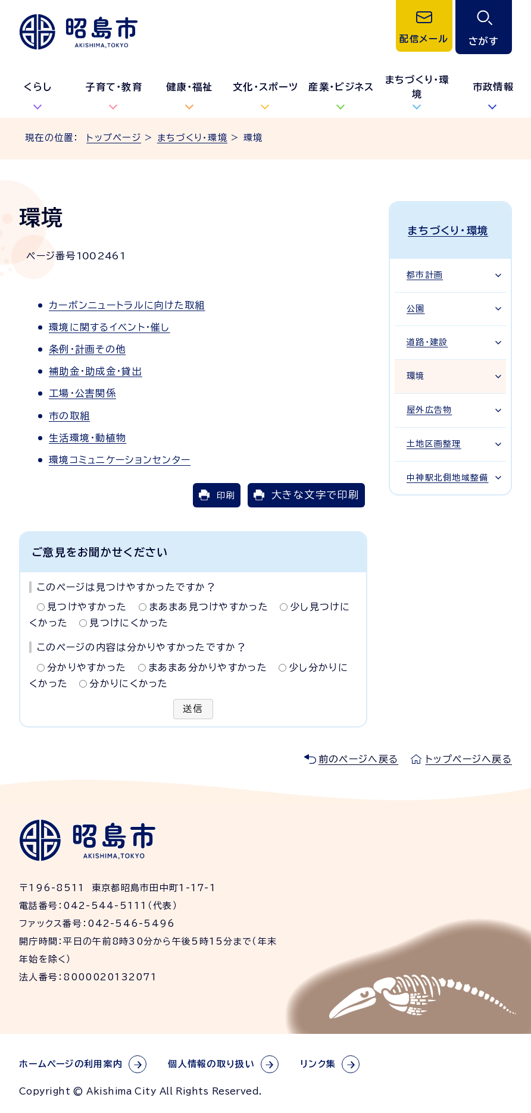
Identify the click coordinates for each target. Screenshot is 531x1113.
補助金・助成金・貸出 (95, 371)
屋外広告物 (429, 407)
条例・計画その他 (87, 349)
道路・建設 (427, 339)
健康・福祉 (189, 87)
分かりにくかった (128, 683)
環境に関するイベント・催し (109, 327)
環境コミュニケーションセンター (119, 460)
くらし (38, 87)
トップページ (113, 137)
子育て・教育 (113, 87)
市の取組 (69, 416)
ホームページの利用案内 (71, 1063)
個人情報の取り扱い (211, 1063)
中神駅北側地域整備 (448, 475)
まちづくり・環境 (417, 87)
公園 (416, 306)
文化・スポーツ (265, 87)
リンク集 (318, 1063)
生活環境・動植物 (87, 438)
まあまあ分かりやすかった (207, 667)
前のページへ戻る (358, 759)
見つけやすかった (87, 607)
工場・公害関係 (82, 393)
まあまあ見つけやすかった (208, 607)
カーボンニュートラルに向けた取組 (127, 305)
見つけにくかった (128, 623)
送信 (193, 709)
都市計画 (425, 272)
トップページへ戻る (468, 759)
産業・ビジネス (341, 87)
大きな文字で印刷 (315, 495)
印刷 (226, 495)
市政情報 (493, 87)
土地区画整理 (434, 441)
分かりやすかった (86, 667)
